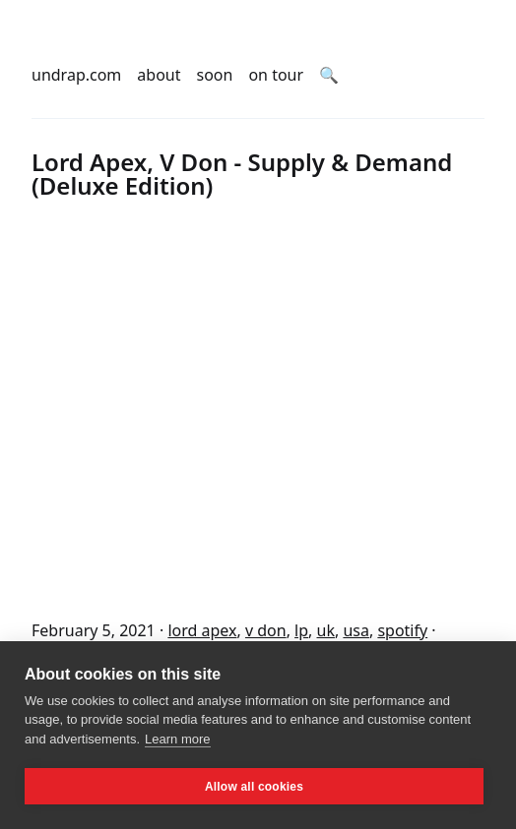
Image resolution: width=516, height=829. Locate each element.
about (158, 75)
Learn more (177, 739)
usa (356, 630)
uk (326, 630)
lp (301, 630)
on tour (275, 75)
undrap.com (76, 75)
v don (266, 630)
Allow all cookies (254, 787)
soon (215, 75)
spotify (402, 630)
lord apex (201, 630)
